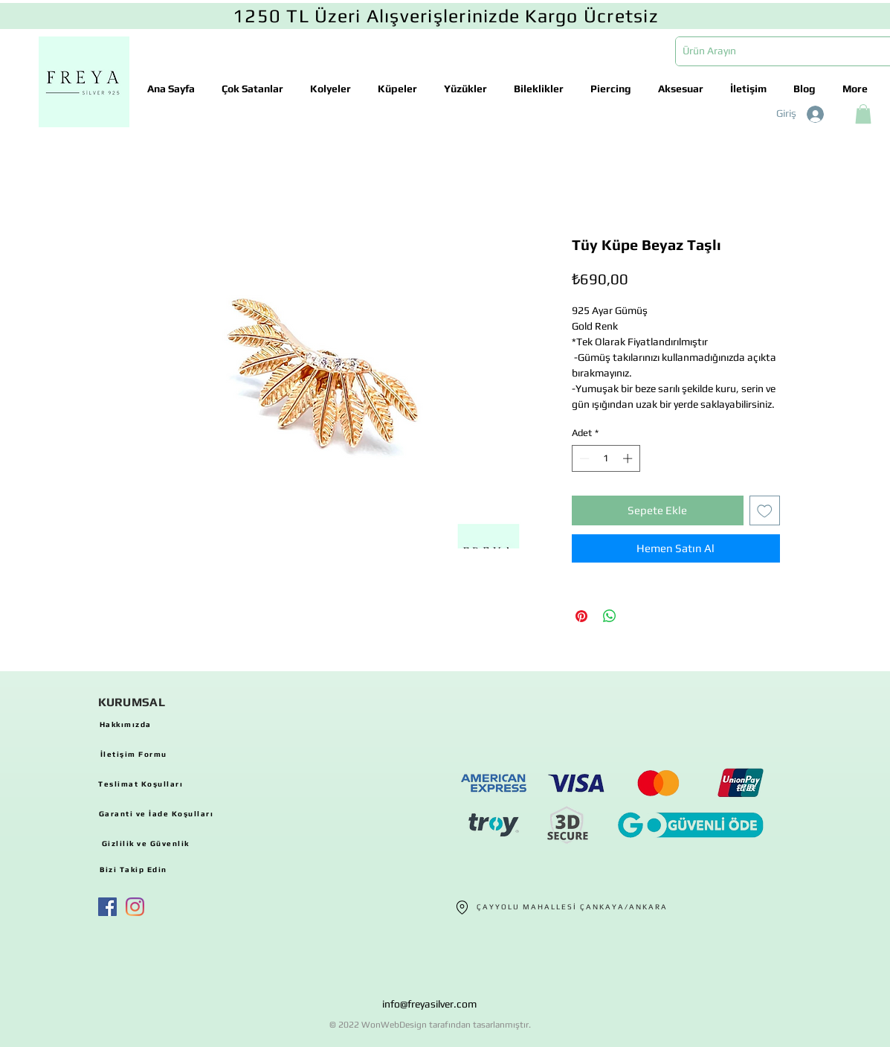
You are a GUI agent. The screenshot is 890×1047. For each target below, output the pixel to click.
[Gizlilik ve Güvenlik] (145, 843)
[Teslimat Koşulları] (141, 783)
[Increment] (629, 458)
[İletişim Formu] (134, 754)
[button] (863, 114)
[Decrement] (583, 458)
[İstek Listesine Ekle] (764, 511)
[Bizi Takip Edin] (133, 869)
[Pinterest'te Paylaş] (581, 616)
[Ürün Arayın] (775, 51)
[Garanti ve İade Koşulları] (156, 813)
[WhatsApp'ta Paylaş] (610, 616)
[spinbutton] (605, 458)
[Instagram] (135, 906)
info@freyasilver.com (429, 1004)
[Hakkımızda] (125, 724)
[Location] (462, 907)
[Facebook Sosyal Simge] (107, 906)
